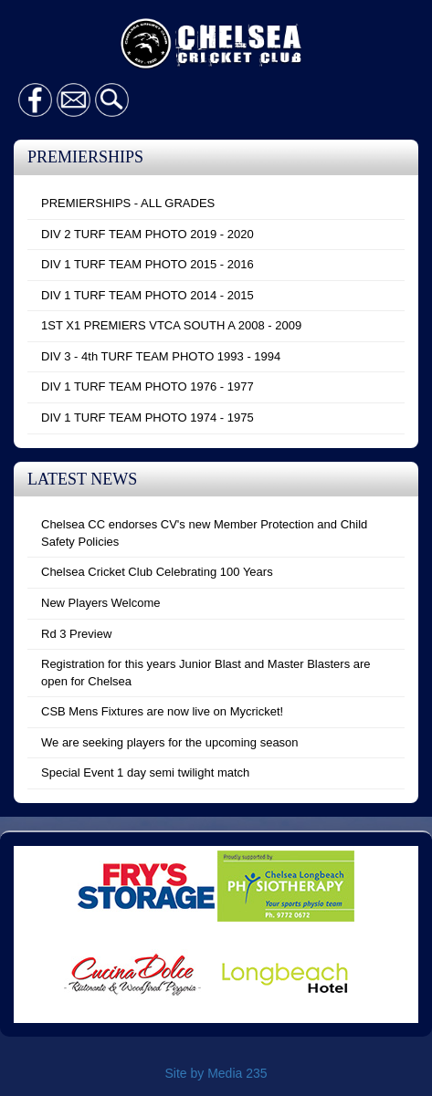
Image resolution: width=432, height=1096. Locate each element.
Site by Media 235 (215, 1073)
